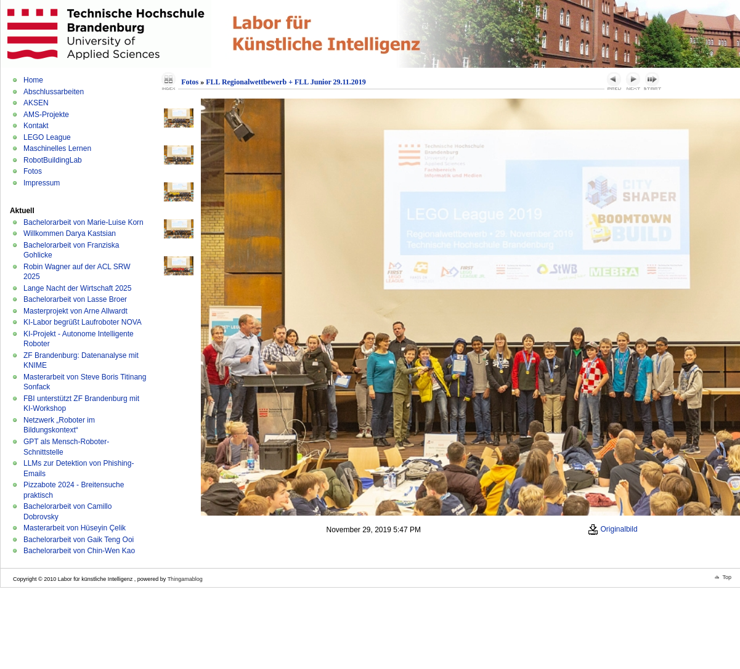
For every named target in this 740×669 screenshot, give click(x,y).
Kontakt (36, 125)
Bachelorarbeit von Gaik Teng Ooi (78, 539)
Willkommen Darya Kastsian (69, 233)
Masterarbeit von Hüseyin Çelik (74, 528)
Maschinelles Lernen (57, 148)
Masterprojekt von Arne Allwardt (75, 311)
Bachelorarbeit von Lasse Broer (75, 299)
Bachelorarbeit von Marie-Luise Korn (83, 222)
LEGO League (47, 137)
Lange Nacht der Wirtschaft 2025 (77, 288)
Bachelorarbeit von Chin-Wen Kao (79, 550)
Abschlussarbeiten (53, 91)
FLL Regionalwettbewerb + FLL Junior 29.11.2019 (286, 82)
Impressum (41, 183)
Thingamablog (185, 579)
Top (726, 577)
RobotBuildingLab (52, 160)
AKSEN (36, 103)
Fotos (32, 171)
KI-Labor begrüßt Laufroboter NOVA (82, 322)
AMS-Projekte (46, 114)
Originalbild (612, 529)
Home (33, 80)
